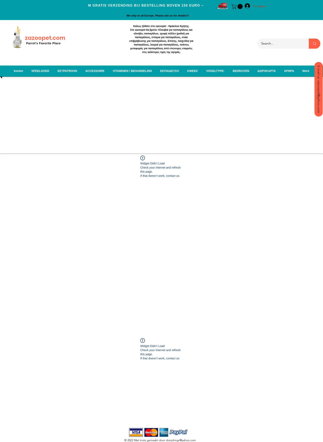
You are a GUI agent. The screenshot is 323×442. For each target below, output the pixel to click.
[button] (237, 6)
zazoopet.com (45, 38)
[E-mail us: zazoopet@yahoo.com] (318, 89)
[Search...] (280, 44)
